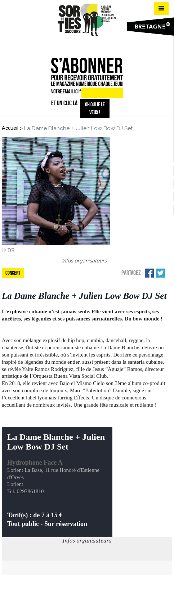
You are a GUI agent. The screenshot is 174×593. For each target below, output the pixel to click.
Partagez (131, 272)
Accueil (10, 128)
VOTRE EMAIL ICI (66, 91)
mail (98, 45)
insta (85, 45)
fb (73, 45)
